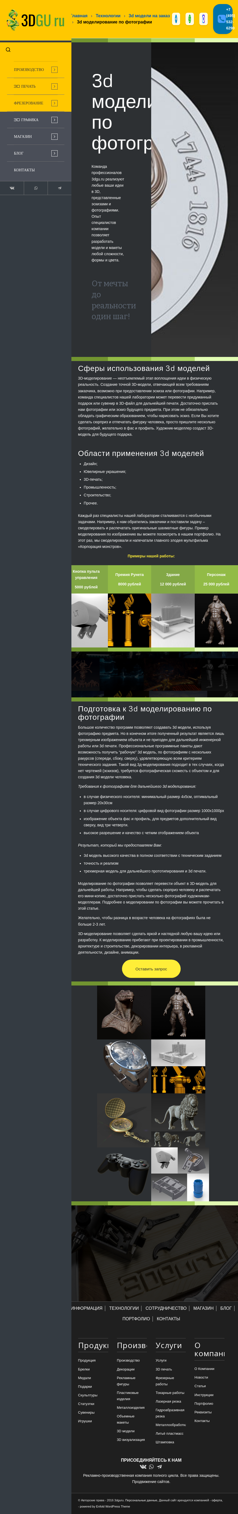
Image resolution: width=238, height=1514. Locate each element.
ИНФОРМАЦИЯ (87, 1309)
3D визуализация (131, 1440)
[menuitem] (32, 66)
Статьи (200, 1387)
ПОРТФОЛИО (136, 1319)
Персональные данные (141, 1500)
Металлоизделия (131, 1408)
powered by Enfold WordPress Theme (105, 1506)
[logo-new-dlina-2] (32, 18)
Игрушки (85, 1422)
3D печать (164, 1370)
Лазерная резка (168, 1402)
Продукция (87, 1361)
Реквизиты (203, 1413)
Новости (201, 1378)
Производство (128, 1361)
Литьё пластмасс (170, 1434)
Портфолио (203, 1404)
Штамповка (165, 1443)
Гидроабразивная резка (170, 1414)
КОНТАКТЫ (168, 1319)
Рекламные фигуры (126, 1381)
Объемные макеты (125, 1420)
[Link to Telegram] (53, 184)
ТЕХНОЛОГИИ (124, 1309)
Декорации (126, 1370)
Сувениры (86, 1413)
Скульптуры (88, 1396)
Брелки (84, 1370)
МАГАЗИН (203, 1309)
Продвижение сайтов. (151, 1482)
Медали (84, 1378)
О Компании (204, 1369)
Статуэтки (86, 1404)
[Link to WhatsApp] (32, 184)
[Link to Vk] (10, 184)
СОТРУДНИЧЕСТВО (166, 1309)
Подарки (85, 1387)
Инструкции (203, 1395)
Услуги (161, 1361)
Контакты (202, 1421)
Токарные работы (170, 1393)
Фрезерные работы (165, 1381)
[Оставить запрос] (151, 969)
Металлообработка (171, 1425)
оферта (216, 1500)
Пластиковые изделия (127, 1396)
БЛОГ (226, 1309)
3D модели (125, 1432)
